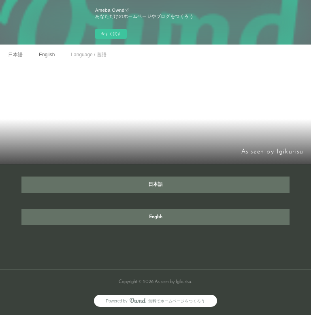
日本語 (15, 54)
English (47, 54)
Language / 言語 (88, 54)
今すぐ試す (111, 34)
